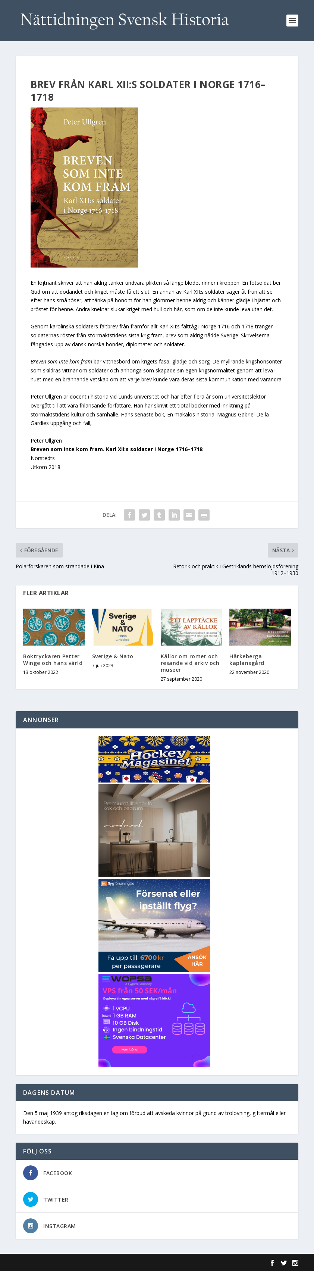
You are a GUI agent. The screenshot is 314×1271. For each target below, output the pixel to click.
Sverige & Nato (113, 656)
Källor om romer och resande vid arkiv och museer (190, 663)
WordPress (137, 1262)
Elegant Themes (67, 1262)
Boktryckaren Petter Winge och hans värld (52, 659)
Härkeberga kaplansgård (246, 659)
